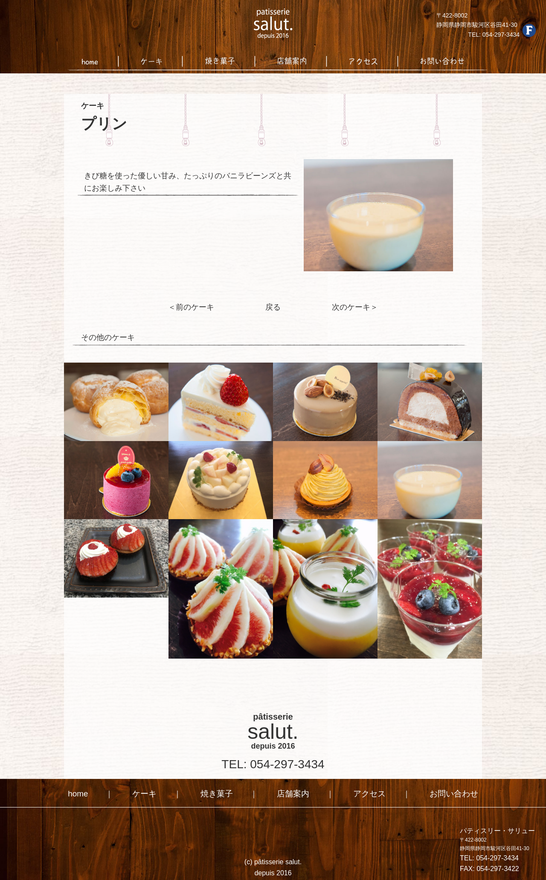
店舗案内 (293, 792)
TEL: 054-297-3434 (272, 763)
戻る (273, 307)
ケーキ (147, 792)
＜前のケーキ (193, 307)
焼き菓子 (218, 792)
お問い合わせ (450, 792)
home (82, 792)
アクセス (367, 792)
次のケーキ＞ (353, 307)
